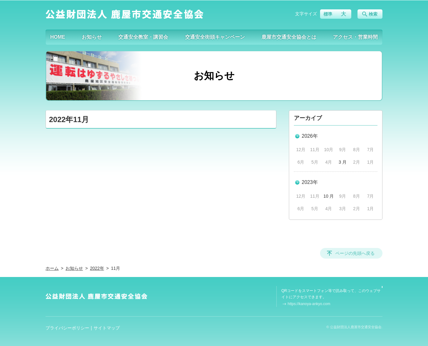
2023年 (310, 182)
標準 (327, 14)
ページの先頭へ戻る (355, 253)
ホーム (52, 268)
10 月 (328, 196)
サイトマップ (107, 327)
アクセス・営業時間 (355, 37)
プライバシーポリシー (67, 327)
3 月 (342, 162)
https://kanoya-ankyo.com (309, 304)
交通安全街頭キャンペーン (215, 37)
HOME (57, 37)
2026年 (310, 136)
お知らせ (92, 37)
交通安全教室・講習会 (143, 37)
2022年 (97, 268)
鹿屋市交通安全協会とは (288, 37)
